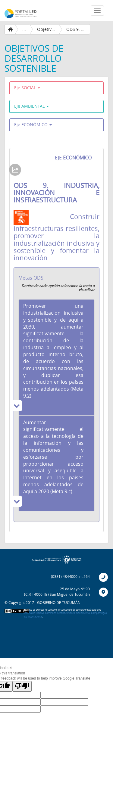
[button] (56, 357)
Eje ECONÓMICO (33, 124)
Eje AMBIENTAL (31, 106)
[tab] (56, 357)
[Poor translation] (22, 686)
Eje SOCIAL (27, 87)
